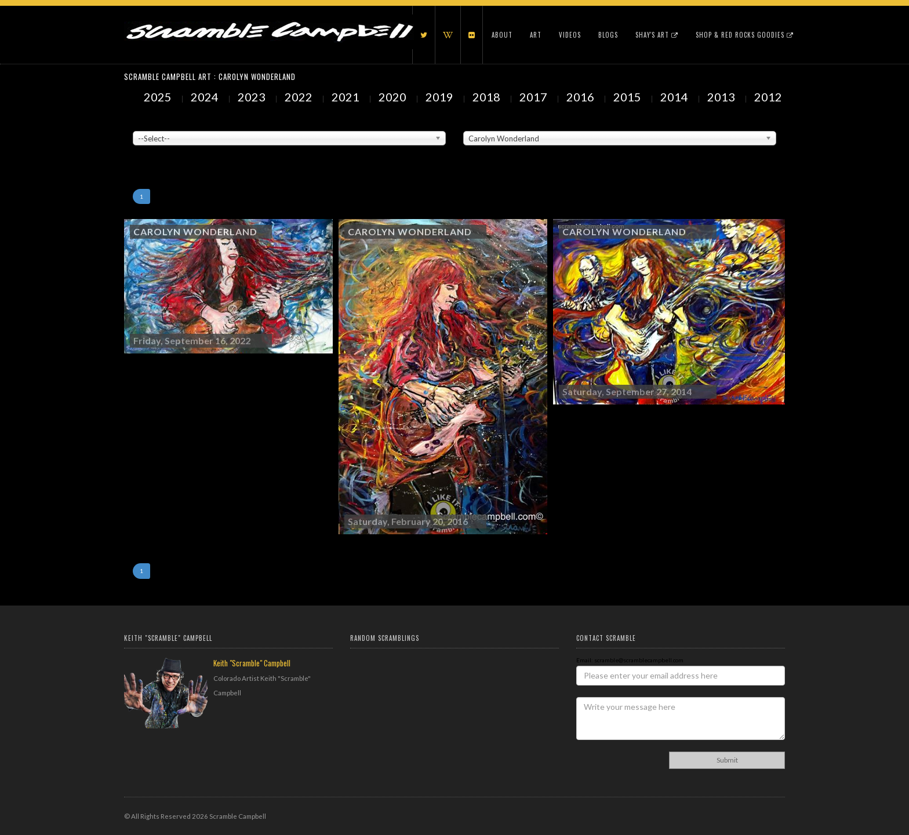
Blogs (608, 34)
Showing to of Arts (157, 151)
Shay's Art (656, 34)
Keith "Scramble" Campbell (251, 663)
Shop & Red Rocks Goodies (745, 34)
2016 (581, 97)
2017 (534, 97)
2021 (347, 97)
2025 (159, 97)
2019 (441, 97)
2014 (675, 97)
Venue (141, 122)
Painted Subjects (486, 122)
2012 (769, 97)
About (502, 34)
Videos (570, 34)
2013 (722, 97)
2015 (628, 97)
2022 (300, 97)
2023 (253, 97)
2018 (487, 97)
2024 (206, 97)
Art (535, 34)
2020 (394, 97)
